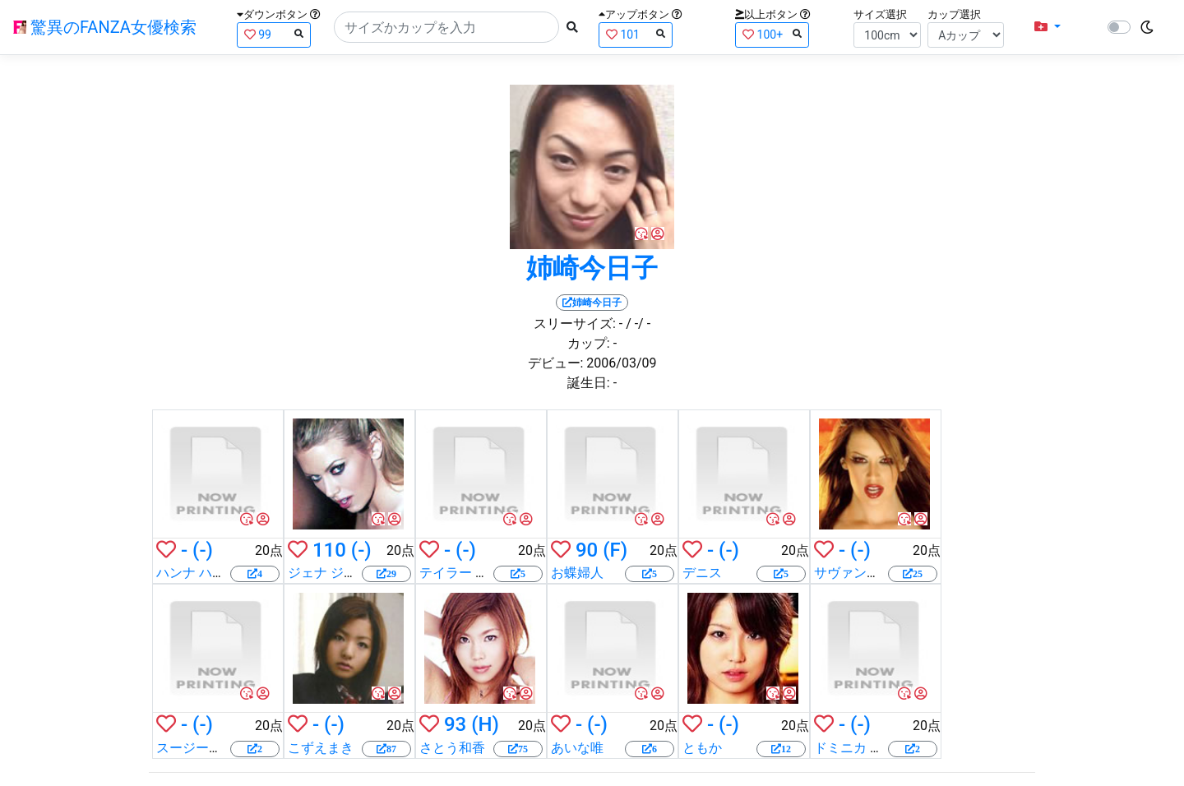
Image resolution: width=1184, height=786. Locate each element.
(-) (202, 550)
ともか (702, 748)
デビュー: (556, 363)
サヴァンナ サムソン (875, 572)
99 (273, 34)
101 (635, 34)
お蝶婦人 (577, 572)
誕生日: (588, 383)
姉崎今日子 (592, 268)
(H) (485, 724)
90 (587, 550)
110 (329, 550)
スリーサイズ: (575, 323)
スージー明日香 (202, 748)
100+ (772, 34)
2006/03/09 (621, 363)
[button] (1047, 27)
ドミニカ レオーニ (868, 748)
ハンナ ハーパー (204, 572)
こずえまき (321, 748)
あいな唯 (577, 748)
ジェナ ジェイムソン (348, 572)
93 (455, 724)
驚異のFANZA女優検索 (105, 27)
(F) (615, 550)
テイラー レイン (467, 572)
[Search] (446, 27)
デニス (702, 572)
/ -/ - (638, 323)
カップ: (588, 343)
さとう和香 (452, 748)
